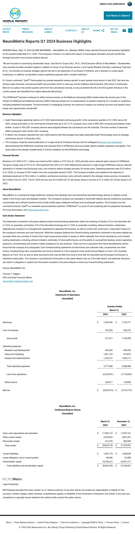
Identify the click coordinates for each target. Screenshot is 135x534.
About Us (85, 30)
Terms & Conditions (69, 522)
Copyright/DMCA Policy (92, 522)
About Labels (48, 30)
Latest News (7, 30)
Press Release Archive (24, 522)
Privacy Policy (112, 522)
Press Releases (27, 30)
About (8, 522)
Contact (71, 30)
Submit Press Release (47, 522)
